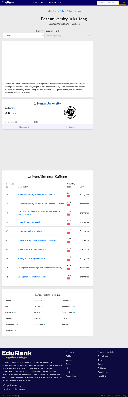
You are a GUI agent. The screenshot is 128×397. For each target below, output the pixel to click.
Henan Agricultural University (32, 231)
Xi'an (68, 368)
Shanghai (70, 364)
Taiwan (101, 360)
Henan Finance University (30, 222)
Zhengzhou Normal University (32, 276)
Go (89, 35)
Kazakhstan (103, 376)
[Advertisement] (23, 62)
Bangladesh (103, 372)
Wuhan (69, 360)
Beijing (69, 356)
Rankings (70, 127)
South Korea (103, 356)
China (69, 11)
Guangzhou (71, 376)
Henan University (47, 103)
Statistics (24, 127)
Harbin (69, 372)
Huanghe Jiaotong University (31, 258)
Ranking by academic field (47, 31)
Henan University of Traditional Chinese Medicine (41, 203)
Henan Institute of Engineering (32, 249)
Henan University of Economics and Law (36, 194)
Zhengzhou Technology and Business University (40, 267)
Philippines (102, 368)
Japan (100, 364)
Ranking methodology (13, 389)
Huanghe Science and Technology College (37, 240)
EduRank (76, 24)
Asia (62, 11)
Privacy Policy (120, 395)
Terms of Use (106, 395)
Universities (52, 11)
